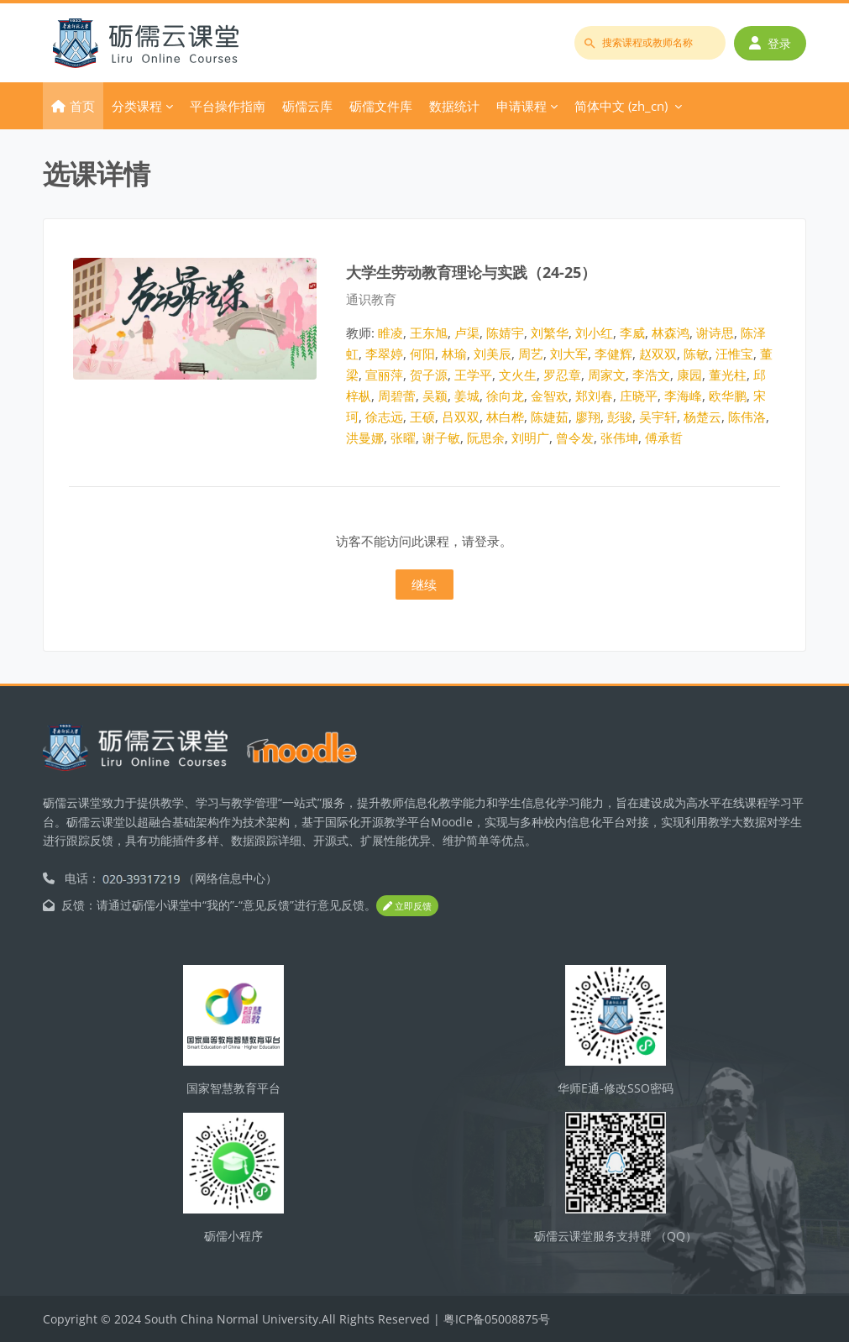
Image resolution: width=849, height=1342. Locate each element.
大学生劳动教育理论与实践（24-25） (471, 271)
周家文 (607, 374)
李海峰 (683, 395)
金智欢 (550, 395)
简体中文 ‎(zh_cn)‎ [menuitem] (621, 105)
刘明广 (530, 437)
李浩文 (651, 374)
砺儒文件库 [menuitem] (380, 105)
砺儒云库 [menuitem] (307, 105)
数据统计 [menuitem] (454, 105)
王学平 (473, 374)
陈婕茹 (550, 416)
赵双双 (658, 353)
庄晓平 (639, 395)
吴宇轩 (658, 416)
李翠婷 (384, 353)
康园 (689, 374)
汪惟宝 (734, 353)
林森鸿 (670, 332)
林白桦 (505, 416)
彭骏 (619, 416)
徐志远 (384, 416)
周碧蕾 (397, 395)
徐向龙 (505, 395)
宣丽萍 (384, 374)
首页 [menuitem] (82, 105)
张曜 (403, 437)
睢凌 (390, 332)
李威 (632, 332)
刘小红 (594, 332)
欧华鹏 (728, 395)
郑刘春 (594, 395)
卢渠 (467, 332)
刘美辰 (492, 353)
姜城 (467, 395)
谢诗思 (715, 332)
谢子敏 (441, 437)
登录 (770, 43)
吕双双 (461, 416)
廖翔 (587, 416)
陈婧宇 (505, 332)
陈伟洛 (747, 416)
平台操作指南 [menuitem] (227, 105)
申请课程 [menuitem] (521, 105)
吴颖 (435, 395)
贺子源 (429, 374)
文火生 (518, 374)
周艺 (530, 353)
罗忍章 (562, 374)
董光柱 (728, 374)
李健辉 (613, 353)
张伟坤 (619, 437)
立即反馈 (407, 906)
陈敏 (696, 353)
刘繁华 (550, 332)
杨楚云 (702, 416)
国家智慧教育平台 (233, 1088)
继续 (424, 584)
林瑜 (454, 353)
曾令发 (575, 437)
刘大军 (569, 353)
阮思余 (486, 437)
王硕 (422, 416)
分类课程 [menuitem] (137, 105)
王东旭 (429, 332)
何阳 (422, 353)
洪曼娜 (365, 437)
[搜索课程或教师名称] (650, 42)
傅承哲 (664, 437)
